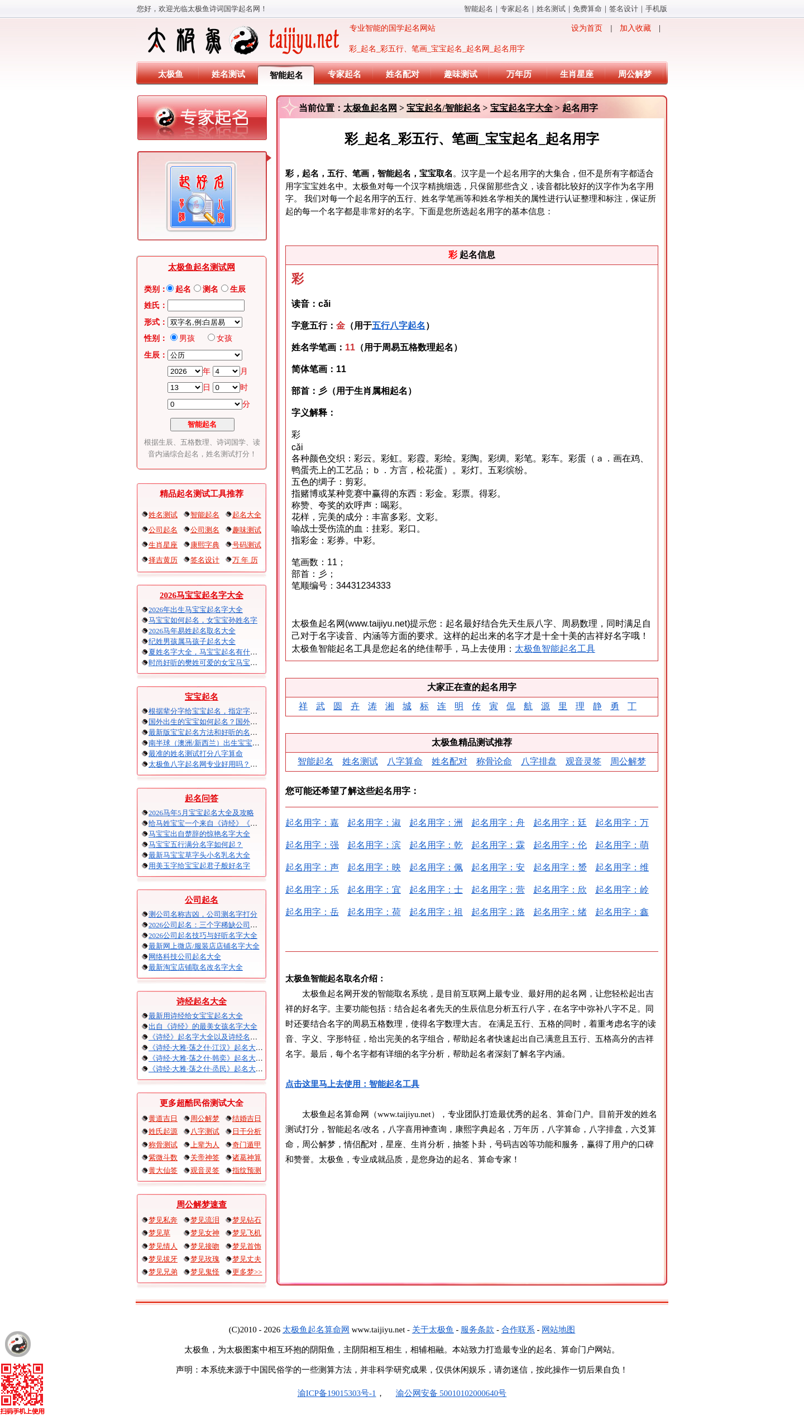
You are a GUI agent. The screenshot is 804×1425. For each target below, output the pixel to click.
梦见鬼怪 (204, 1272)
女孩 (224, 338)
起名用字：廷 (560, 822)
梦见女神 (204, 1233)
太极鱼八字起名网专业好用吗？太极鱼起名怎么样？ (232, 764)
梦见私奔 (163, 1220)
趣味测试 (460, 74)
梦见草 (159, 1233)
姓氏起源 (163, 1131)
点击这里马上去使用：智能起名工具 (352, 1084)
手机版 (656, 8)
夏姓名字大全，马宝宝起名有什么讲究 (210, 652)
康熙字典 (204, 545)
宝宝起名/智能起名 (443, 108)
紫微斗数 (163, 1157)
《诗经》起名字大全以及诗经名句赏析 (210, 1037)
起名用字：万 (622, 822)
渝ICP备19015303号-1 (337, 1393)
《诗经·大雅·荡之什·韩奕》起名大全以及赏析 (220, 1058)
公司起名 (163, 530)
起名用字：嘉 (312, 822)
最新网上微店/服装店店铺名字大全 (204, 946)
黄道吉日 (163, 1118)
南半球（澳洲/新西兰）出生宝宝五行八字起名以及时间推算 (244, 743)
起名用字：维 (622, 867)
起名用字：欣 (560, 889)
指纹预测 (246, 1170)
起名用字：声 (312, 867)
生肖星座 (577, 74)
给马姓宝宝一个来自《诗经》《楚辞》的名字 (221, 823)
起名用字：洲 (436, 822)
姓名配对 (402, 74)
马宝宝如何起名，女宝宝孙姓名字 (203, 620)
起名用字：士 (436, 889)
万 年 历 (245, 560)
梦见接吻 (204, 1246)
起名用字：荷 (374, 912)
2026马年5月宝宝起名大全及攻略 (201, 812)
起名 (183, 289)
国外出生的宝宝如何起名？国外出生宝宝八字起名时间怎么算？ (250, 722)
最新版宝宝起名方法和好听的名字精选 (210, 732)
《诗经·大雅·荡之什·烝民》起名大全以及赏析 (220, 1069)
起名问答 (201, 798)
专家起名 (514, 8)
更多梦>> (247, 1272)
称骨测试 (163, 1144)
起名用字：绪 (560, 912)
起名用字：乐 (312, 889)
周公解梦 (635, 74)
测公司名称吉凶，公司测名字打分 (203, 914)
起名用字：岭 (622, 889)
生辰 (238, 289)
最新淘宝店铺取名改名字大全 (196, 967)
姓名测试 (551, 8)
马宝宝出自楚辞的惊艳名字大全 (199, 834)
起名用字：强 (312, 845)
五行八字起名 (398, 325)
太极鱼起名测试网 (201, 267)
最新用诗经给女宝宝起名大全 (196, 1016)
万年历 (519, 74)
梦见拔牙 (163, 1259)
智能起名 (478, 8)
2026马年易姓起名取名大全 (192, 631)
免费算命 (587, 8)
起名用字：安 (498, 867)
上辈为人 (204, 1144)
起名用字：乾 (436, 845)
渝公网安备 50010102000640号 (446, 1393)
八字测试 (204, 1131)
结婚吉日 (246, 1118)
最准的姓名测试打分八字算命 (196, 753)
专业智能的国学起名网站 (291, 40)
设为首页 (586, 28)
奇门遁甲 (246, 1144)
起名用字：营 (498, 889)
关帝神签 (204, 1157)
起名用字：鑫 (622, 912)
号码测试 (246, 545)
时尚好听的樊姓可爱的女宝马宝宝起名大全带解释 (228, 662)
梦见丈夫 (246, 1259)
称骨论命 (494, 761)
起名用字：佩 (436, 867)
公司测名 (204, 530)
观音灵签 (204, 1170)
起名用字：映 (374, 867)
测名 (210, 289)
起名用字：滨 (374, 845)
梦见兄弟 (163, 1272)
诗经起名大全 (201, 1001)
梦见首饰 (246, 1246)
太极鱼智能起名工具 (555, 648)
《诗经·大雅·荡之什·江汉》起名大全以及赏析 (220, 1047)
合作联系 (518, 1329)
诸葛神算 (246, 1157)
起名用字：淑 (374, 822)
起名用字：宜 (374, 889)
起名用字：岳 (312, 912)
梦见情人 (163, 1246)
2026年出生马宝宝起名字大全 (196, 609)
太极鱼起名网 (370, 108)
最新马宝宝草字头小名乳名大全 (199, 855)
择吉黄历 (163, 560)
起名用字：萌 (622, 845)
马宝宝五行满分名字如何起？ (196, 844)
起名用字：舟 (498, 822)
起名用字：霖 (498, 845)
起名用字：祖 (436, 912)
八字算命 (405, 761)
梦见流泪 (204, 1220)
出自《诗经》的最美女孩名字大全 (203, 1026)
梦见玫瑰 (204, 1259)
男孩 (187, 338)
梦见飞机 (246, 1233)
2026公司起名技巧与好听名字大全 (203, 935)
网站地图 (558, 1329)
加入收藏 (635, 28)
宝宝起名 (201, 696)
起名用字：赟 (560, 867)
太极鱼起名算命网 (316, 1329)
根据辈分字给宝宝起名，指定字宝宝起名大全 (221, 711)
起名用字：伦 (560, 845)
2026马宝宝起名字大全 (201, 595)
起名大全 (246, 515)
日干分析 (246, 1131)
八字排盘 (539, 761)
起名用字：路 (498, 912)
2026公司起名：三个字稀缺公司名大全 (210, 925)
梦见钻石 (246, 1220)
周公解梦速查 (201, 1204)
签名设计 (623, 8)
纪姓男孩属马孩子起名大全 (192, 641)
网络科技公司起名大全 (185, 956)
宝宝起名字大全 (521, 108)
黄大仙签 (163, 1170)
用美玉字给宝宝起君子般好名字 (199, 865)
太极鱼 (170, 74)
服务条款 (477, 1329)
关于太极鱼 (433, 1329)
